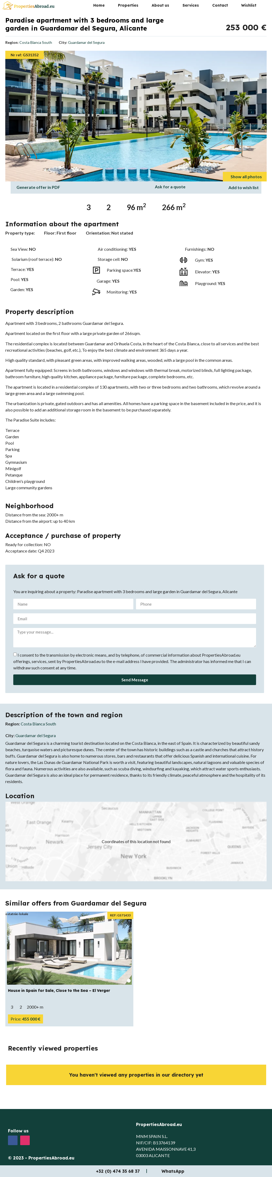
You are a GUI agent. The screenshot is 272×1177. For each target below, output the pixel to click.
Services (190, 5)
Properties (128, 5)
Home (99, 5)
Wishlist (248, 5)
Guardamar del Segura (86, 42)
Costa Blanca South (35, 42)
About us (160, 5)
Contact (220, 5)
